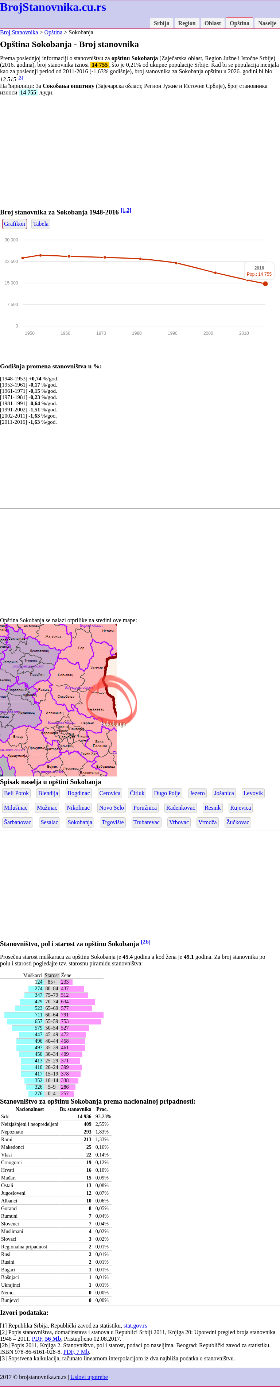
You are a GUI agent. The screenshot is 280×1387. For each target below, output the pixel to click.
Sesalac (49, 822)
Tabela (40, 224)
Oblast (213, 23)
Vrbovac (179, 822)
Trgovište (113, 822)
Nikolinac (78, 808)
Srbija (162, 23)
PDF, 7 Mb (76, 1352)
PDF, (46, 1339)
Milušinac (15, 808)
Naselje (267, 23)
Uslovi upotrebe (89, 1377)
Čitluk (137, 793)
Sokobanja (113, 724)
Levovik (253, 793)
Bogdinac (78, 793)
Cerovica (110, 793)
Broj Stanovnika (19, 32)
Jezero (197, 793)
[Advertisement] (140, 153)
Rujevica (240, 808)
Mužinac (47, 808)
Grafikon (14, 224)
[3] (20, 77)
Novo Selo (111, 808)
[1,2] (126, 210)
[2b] (146, 941)
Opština (239, 23)
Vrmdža (207, 822)
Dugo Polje (167, 793)
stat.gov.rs (135, 1325)
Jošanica (224, 793)
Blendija (48, 793)
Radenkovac (180, 808)
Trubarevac (146, 822)
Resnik (213, 808)
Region (187, 23)
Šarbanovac (17, 822)
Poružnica (145, 808)
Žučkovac (237, 822)
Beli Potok (16, 793)
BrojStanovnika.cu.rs (53, 6)
